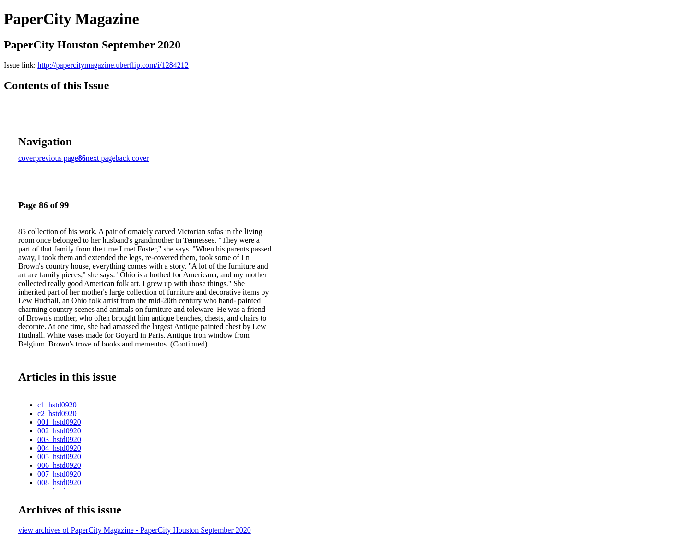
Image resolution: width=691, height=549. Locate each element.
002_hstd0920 (59, 431)
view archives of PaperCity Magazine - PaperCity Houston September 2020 (134, 530)
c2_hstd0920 (57, 413)
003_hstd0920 (59, 439)
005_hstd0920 (59, 457)
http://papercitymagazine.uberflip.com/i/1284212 (113, 65)
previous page (57, 158)
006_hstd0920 (59, 465)
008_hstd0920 (59, 482)
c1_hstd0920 (57, 405)
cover (27, 158)
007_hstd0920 (59, 474)
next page (101, 158)
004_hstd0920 (59, 448)
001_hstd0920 (59, 422)
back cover (132, 158)
